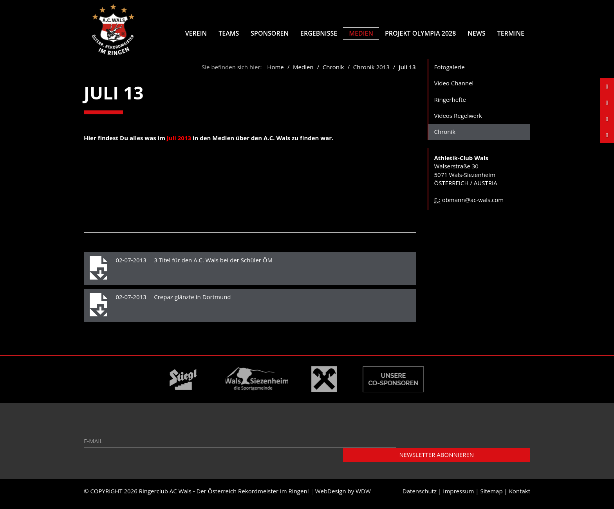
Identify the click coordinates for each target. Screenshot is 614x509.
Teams (229, 33)
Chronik (334, 72)
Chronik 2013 (371, 72)
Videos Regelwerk (458, 121)
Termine (510, 33)
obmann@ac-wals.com (473, 205)
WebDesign (330, 497)
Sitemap (491, 497)
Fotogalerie (449, 72)
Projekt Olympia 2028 (420, 33)
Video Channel (454, 88)
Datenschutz (420, 497)
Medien (361, 33)
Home (275, 72)
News (476, 33)
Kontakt (519, 497)
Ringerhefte (450, 105)
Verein (196, 33)
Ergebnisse (318, 33)
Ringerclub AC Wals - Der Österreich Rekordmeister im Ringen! (224, 497)
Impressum (458, 497)
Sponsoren (270, 33)
